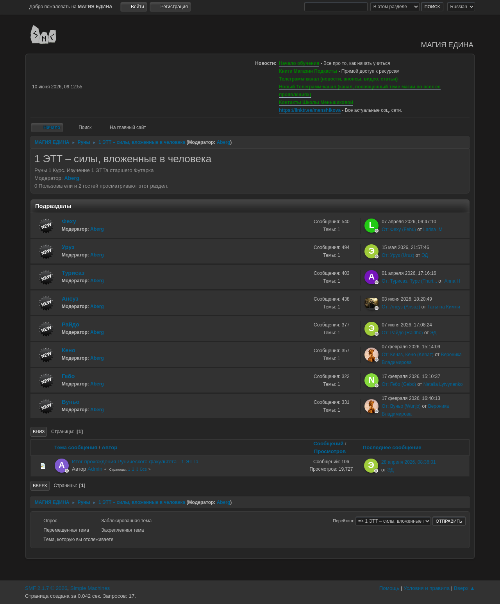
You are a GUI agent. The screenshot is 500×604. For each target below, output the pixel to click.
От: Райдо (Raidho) (402, 332)
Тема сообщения (75, 447)
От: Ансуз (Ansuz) (401, 307)
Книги (285, 71)
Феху (69, 221)
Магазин (303, 71)
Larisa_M (432, 229)
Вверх (40, 485)
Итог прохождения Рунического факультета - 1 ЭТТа (135, 461)
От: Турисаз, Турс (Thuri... (409, 281)
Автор (109, 447)
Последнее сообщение (396, 447)
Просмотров (330, 451)
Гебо (68, 376)
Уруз (68, 247)
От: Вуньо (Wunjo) (401, 406)
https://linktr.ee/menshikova (310, 110)
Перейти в (343, 520)
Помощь (389, 588)
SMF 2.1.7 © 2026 (46, 588)
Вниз (39, 431)
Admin (95, 469)
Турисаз (73, 273)
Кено (68, 350)
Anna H (452, 281)
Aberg (223, 142)
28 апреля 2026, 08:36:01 (408, 462)
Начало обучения (299, 63)
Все (143, 469)
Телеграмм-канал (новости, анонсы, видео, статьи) (338, 79)
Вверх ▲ (464, 588)
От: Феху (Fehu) (399, 229)
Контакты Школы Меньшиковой (316, 102)
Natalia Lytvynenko (443, 384)
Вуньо (71, 402)
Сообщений (328, 443)
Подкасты (325, 71)
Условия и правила (427, 588)
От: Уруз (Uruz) (398, 255)
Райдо (70, 324)
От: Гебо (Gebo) (399, 384)
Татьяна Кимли (443, 307)
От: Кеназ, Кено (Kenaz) (408, 354)
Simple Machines (90, 588)
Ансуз (70, 299)
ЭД (424, 255)
